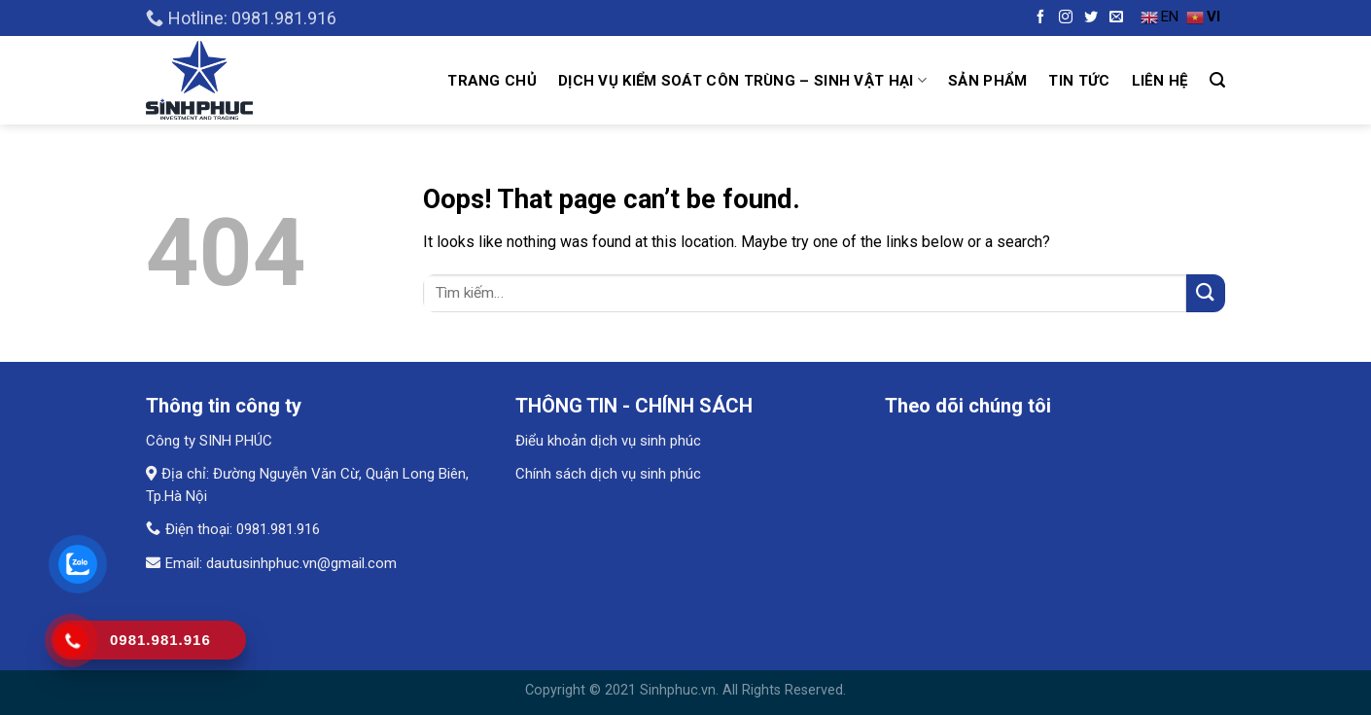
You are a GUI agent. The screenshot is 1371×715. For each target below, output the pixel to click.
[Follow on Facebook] (1038, 18)
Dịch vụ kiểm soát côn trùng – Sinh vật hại (742, 80)
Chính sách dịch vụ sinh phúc (608, 474)
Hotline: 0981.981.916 (241, 18)
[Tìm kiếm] (1217, 80)
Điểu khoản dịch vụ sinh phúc (608, 440)
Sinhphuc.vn (678, 690)
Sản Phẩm (987, 80)
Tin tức (1078, 80)
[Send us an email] (1114, 18)
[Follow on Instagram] (1063, 18)
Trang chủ (492, 80)
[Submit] (1205, 293)
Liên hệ (1160, 80)
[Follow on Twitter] (1088, 18)
